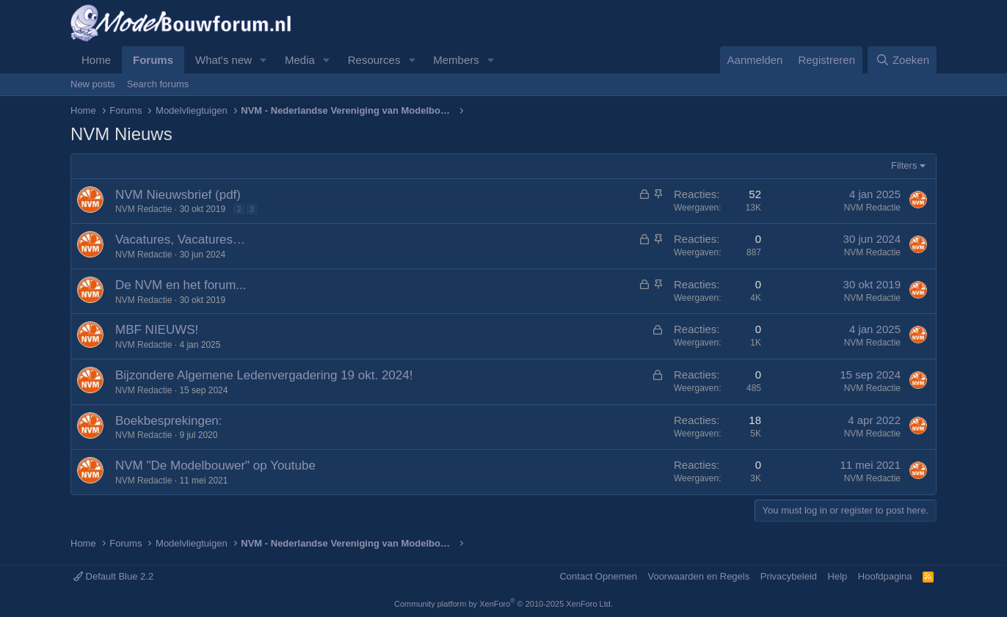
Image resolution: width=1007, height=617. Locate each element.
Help (838, 576)
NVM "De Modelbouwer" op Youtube (215, 465)
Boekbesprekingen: (168, 421)
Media (300, 60)
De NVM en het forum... (181, 285)
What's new (223, 60)
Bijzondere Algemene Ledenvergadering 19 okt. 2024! (263, 375)
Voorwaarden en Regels (698, 576)
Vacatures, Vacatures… (180, 240)
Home (96, 60)
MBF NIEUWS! (156, 330)
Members (456, 60)
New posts (92, 84)
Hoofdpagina (885, 576)
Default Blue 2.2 (113, 576)
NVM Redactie (143, 209)
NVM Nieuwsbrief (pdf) (178, 195)
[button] (263, 59)
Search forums (158, 84)
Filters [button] (904, 165)
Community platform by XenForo (503, 603)
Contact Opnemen (598, 576)
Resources (374, 60)
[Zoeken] (902, 59)
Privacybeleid (788, 576)
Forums (153, 60)
